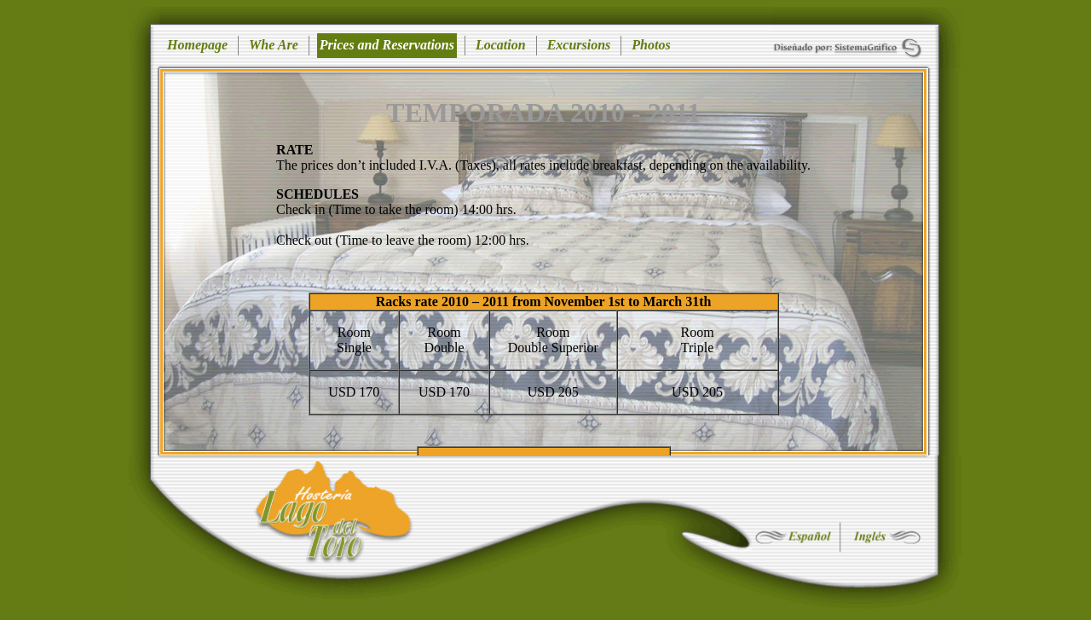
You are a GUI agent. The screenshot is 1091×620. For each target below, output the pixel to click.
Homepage (197, 45)
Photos (651, 45)
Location (501, 45)
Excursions (579, 45)
